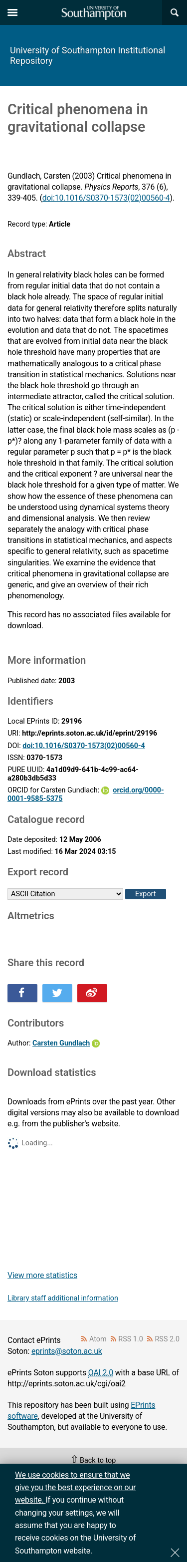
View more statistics (42, 1275)
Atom (98, 1339)
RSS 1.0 (130, 1339)
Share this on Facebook (22, 993)
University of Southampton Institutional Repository (87, 55)
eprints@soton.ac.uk (66, 1351)
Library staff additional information (62, 1298)
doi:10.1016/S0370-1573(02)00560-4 (106, 198)
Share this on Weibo (92, 993)
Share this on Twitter (57, 993)
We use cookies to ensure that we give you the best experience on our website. (75, 1487)
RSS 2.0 (167, 1339)
